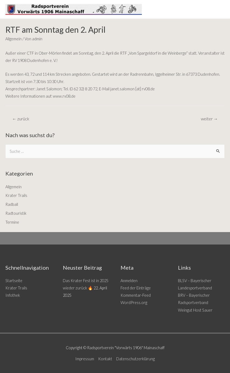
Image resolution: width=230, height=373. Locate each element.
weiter (209, 118)
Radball (11, 204)
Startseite (13, 280)
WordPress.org (134, 302)
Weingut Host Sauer (195, 310)
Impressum (84, 359)
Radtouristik (15, 213)
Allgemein (13, 39)
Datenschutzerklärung (135, 359)
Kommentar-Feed (136, 295)
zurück (20, 118)
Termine (12, 222)
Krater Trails (16, 195)
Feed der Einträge (136, 288)
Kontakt (105, 359)
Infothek (12, 295)
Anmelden (129, 280)
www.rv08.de (64, 96)
